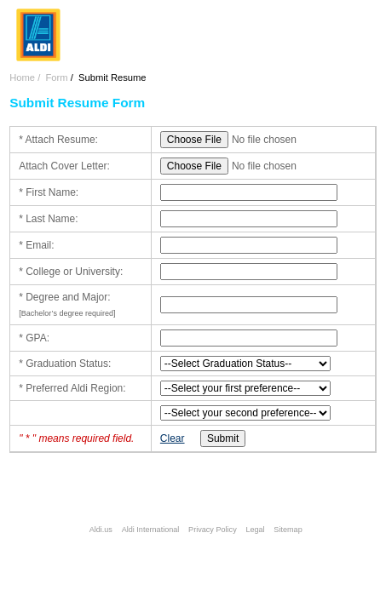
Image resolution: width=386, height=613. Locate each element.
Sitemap (288, 529)
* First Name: (48, 192)
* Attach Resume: (58, 140)
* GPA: (34, 338)
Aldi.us (100, 529)
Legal (254, 529)
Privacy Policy (212, 529)
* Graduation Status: (65, 364)
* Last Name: (48, 219)
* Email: (36, 245)
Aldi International (151, 529)
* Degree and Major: (64, 297)
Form (56, 77)
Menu (362, 20)
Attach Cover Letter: (64, 166)
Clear (172, 438)
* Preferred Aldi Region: (72, 388)
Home (22, 77)
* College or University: (71, 272)
